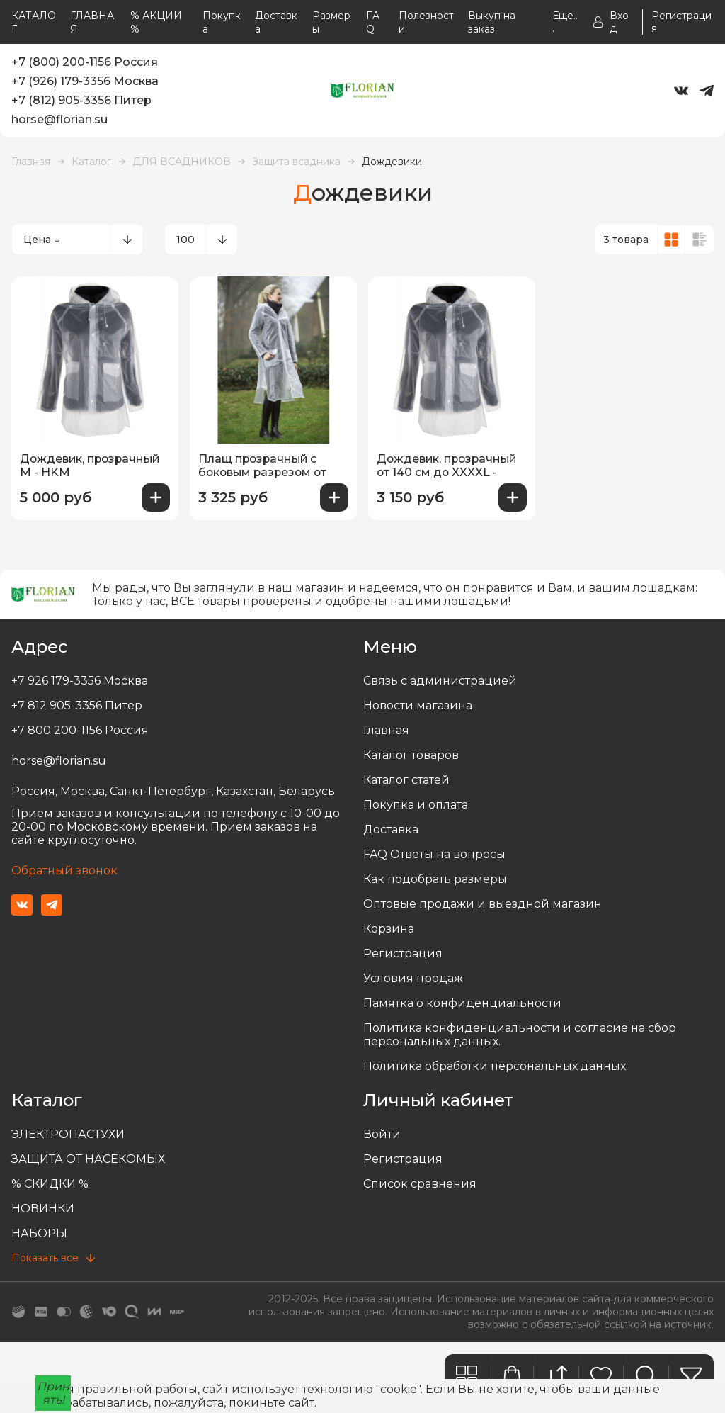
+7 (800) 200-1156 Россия (84, 62)
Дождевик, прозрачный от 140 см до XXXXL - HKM (449, 466)
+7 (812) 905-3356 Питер (81, 100)
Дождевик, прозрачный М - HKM (92, 465)
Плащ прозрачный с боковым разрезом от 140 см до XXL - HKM (264, 466)
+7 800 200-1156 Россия (80, 730)
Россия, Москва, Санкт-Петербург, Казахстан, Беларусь (173, 791)
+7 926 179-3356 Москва (79, 680)
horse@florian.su (59, 119)
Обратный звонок (64, 870)
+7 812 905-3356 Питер (76, 705)
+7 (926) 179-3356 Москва (85, 81)
